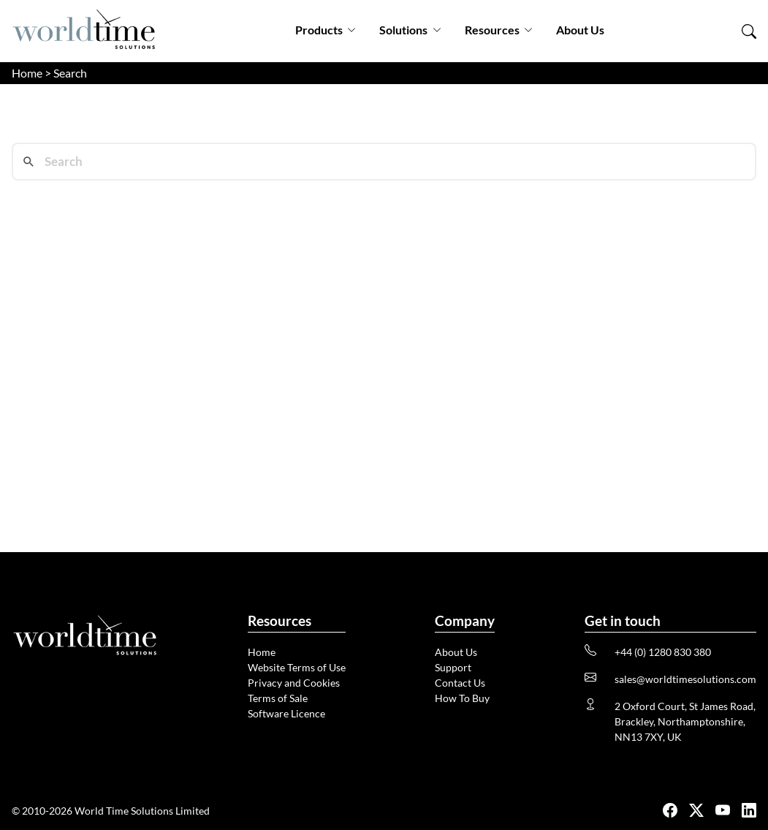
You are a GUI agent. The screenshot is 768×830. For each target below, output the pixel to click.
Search (70, 73)
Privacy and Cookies (294, 682)
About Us (580, 30)
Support (453, 667)
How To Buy (462, 698)
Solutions (410, 30)
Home (27, 73)
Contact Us (460, 682)
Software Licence (286, 713)
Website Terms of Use (297, 667)
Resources (499, 30)
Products (325, 30)
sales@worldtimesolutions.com (685, 679)
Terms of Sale (278, 698)
